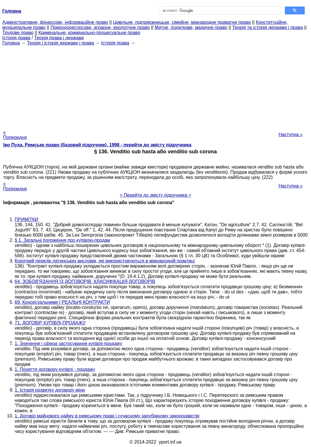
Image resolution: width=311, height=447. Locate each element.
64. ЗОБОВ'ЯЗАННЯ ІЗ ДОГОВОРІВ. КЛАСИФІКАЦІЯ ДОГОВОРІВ (85, 281)
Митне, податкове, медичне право (191, 27)
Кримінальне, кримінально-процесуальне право (89, 32)
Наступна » (291, 134)
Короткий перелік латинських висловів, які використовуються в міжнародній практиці (105, 260)
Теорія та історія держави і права (267, 27)
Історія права (16, 37)
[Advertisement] (155, 86)
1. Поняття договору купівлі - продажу (55, 369)
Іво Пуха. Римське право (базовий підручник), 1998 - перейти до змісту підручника (97, 144)
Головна (11, 42)
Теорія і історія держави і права (60, 42)
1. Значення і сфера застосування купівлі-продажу (68, 343)
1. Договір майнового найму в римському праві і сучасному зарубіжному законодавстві (107, 415)
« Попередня (15, 135)
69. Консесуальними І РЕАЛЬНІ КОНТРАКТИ (62, 302)
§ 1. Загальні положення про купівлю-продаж (62, 240)
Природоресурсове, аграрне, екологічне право (100, 27)
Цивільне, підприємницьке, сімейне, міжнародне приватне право (182, 22)
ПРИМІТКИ (26, 219)
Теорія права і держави (59, 37)
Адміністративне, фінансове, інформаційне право (55, 22)
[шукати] (220, 10)
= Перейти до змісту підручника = (155, 195)
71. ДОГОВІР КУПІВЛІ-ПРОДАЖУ (50, 322)
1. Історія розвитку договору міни (50, 390)
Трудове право (18, 32)
